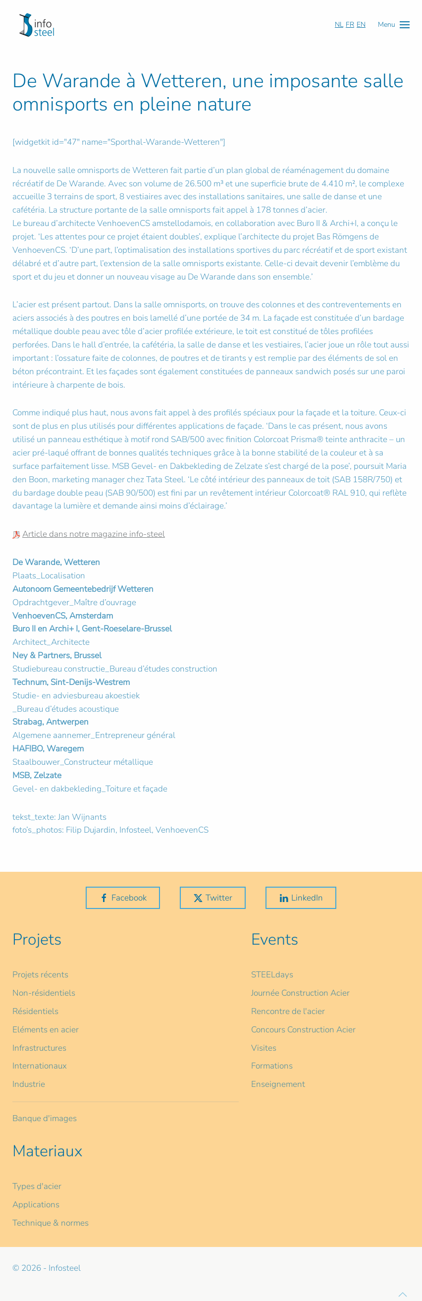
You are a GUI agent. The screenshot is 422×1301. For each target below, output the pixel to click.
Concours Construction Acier (303, 1029)
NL (339, 24)
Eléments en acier (45, 1029)
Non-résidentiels (43, 993)
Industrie (28, 1084)
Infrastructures (39, 1048)
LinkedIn (301, 898)
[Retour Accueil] (36, 25)
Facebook (123, 898)
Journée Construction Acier (300, 993)
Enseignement (278, 1084)
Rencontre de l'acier (288, 1011)
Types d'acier (36, 1186)
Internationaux (39, 1066)
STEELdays (272, 974)
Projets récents (40, 974)
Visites (263, 1048)
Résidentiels (35, 1011)
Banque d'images (44, 1118)
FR (350, 24)
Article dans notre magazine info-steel (93, 534)
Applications (35, 1204)
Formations (272, 1066)
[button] (394, 24)
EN (361, 24)
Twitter (212, 898)
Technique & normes (50, 1223)
